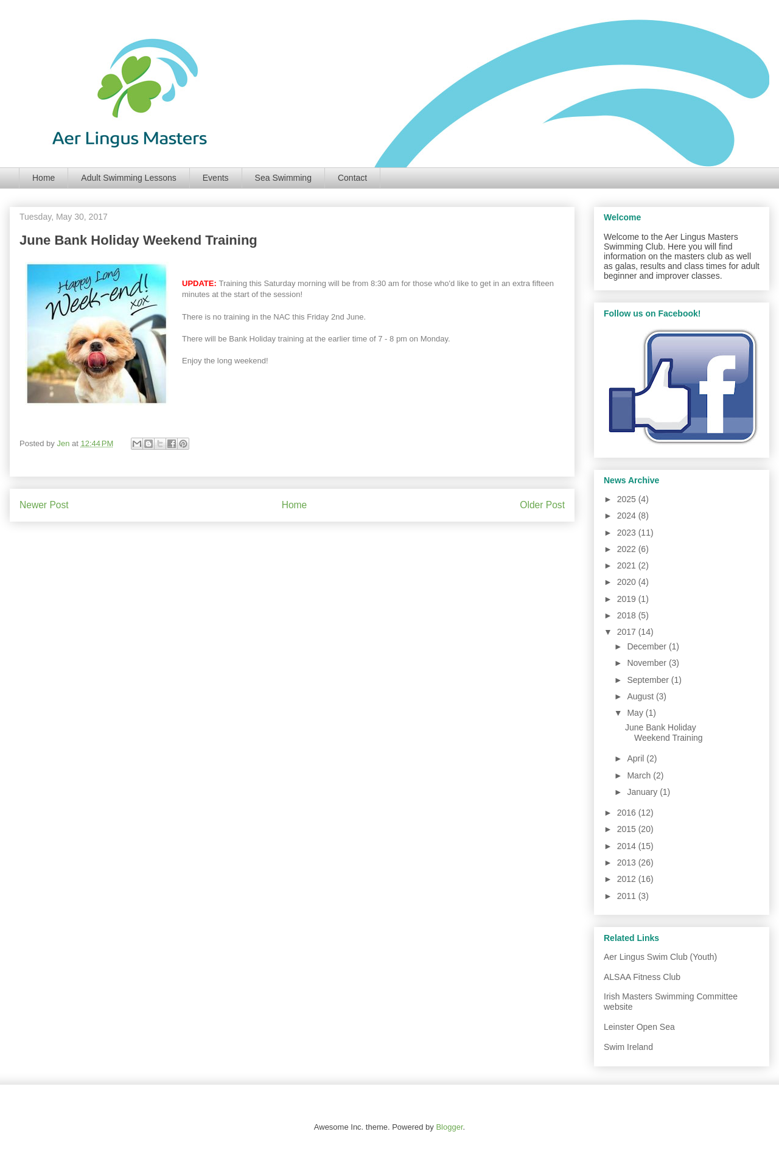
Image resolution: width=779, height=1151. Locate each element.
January (643, 792)
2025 (627, 499)
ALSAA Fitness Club (642, 977)
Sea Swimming (283, 178)
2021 (627, 565)
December (647, 646)
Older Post (542, 505)
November (647, 663)
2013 (627, 862)
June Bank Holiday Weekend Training (664, 732)
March (640, 775)
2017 (627, 632)
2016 (627, 812)
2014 (627, 846)
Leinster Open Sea (639, 1027)
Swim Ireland (628, 1047)
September (649, 680)
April (636, 758)
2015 (627, 829)
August (641, 696)
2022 (627, 549)
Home (43, 178)
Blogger (449, 1127)
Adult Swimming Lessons (128, 178)
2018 (627, 615)
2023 (627, 532)
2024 (627, 515)
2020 (627, 582)
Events (216, 178)
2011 (627, 896)
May (636, 713)
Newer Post (44, 505)
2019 (627, 599)
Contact (352, 178)
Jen (64, 443)
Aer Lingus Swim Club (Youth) (660, 957)
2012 (627, 879)
